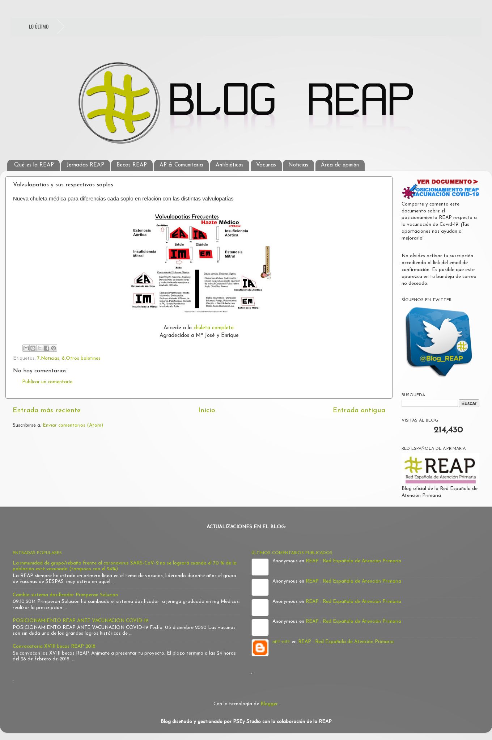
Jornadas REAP (85, 165)
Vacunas (266, 165)
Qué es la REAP (34, 165)
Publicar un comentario (47, 382)
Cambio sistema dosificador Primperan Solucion (65, 595)
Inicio (206, 410)
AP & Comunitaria (181, 165)
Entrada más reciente (47, 410)
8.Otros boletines (81, 358)
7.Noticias (48, 358)
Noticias (298, 165)
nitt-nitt (281, 641)
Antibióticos (229, 165)
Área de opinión (340, 165)
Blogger (268, 704)
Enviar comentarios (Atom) (73, 425)
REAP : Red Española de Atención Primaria (353, 561)
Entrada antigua (359, 410)
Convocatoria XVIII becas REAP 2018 (54, 646)
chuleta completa (214, 328)
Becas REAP (131, 165)
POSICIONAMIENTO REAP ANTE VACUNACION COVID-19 (80, 620)
